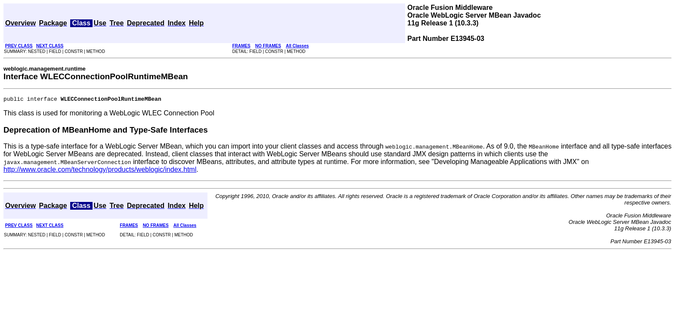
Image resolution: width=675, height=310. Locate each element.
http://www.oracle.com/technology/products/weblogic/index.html (99, 170)
